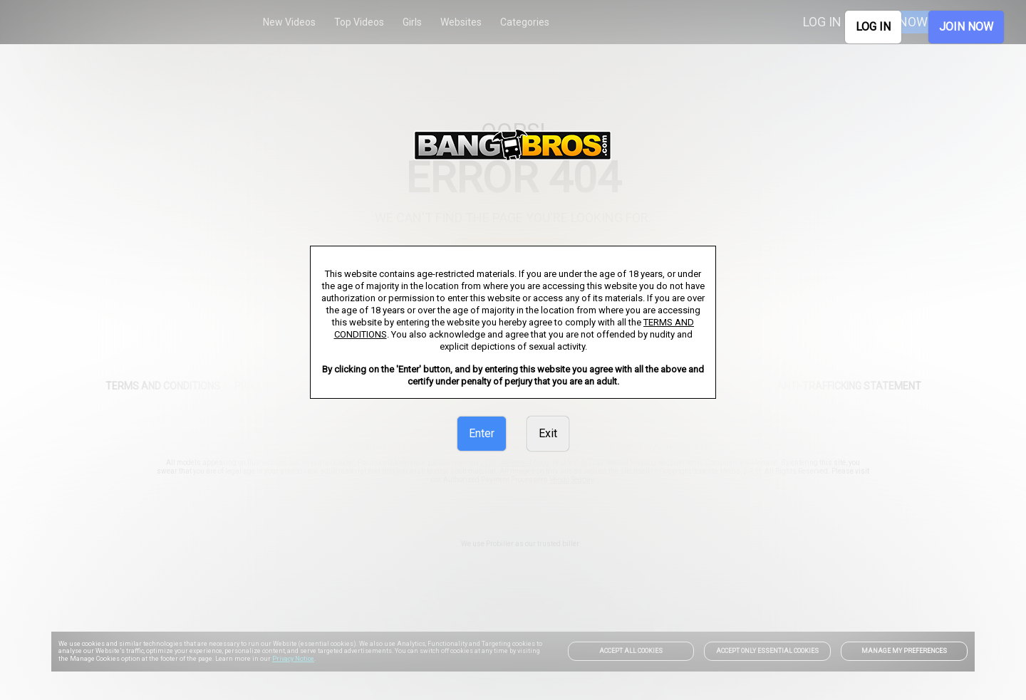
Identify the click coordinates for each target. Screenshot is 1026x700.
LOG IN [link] (873, 26)
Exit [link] (548, 433)
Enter (481, 433)
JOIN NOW (966, 26)
